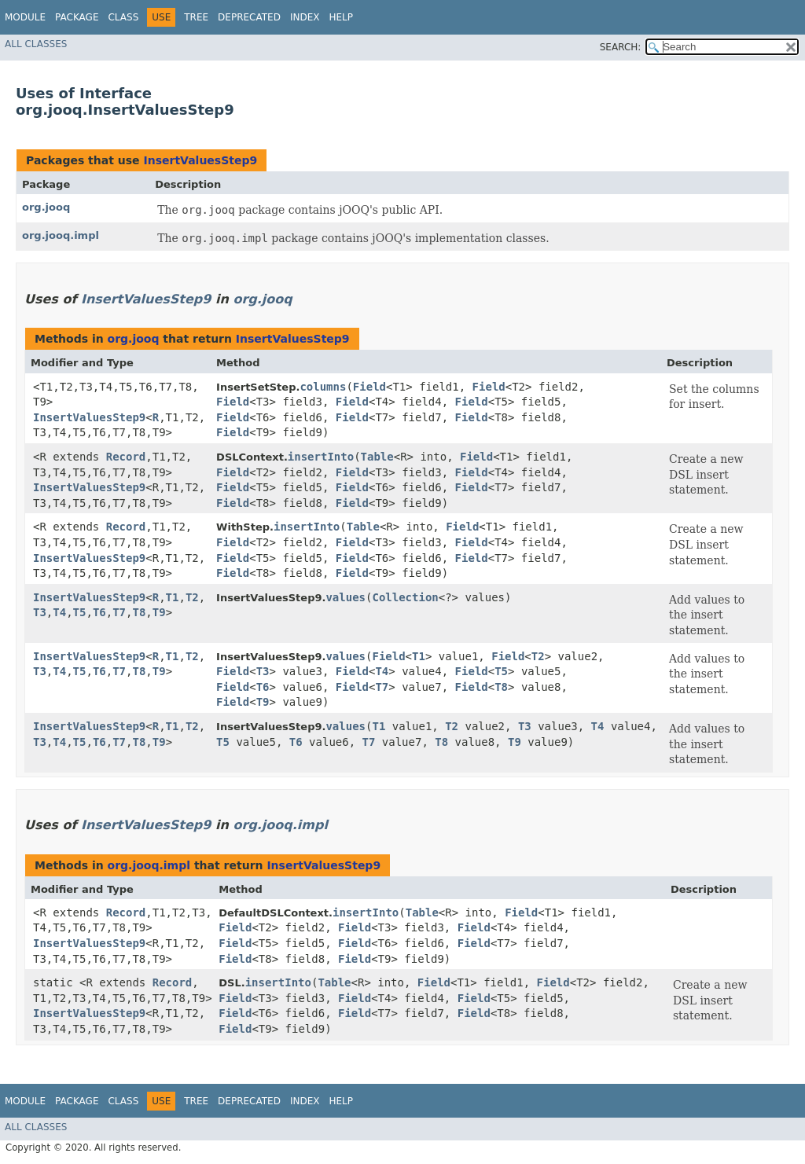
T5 (79, 612)
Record (126, 456)
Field (369, 386)
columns (323, 386)
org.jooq (46, 207)
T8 (138, 612)
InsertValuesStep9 (200, 160)
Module (25, 17)
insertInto (321, 456)
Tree (196, 17)
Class (123, 17)
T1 (172, 597)
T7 (119, 612)
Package (76, 17)
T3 (39, 612)
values (345, 597)
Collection (405, 597)
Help (341, 17)
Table (377, 456)
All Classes (36, 44)
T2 (192, 597)
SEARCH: (620, 47)
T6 (99, 612)
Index (305, 17)
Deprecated (249, 17)
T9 (159, 612)
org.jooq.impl (60, 235)
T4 (59, 612)
